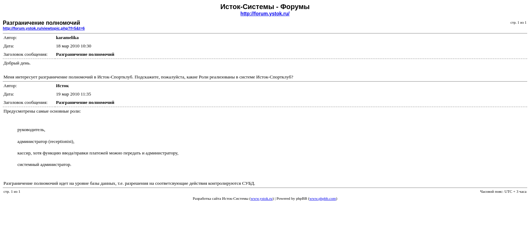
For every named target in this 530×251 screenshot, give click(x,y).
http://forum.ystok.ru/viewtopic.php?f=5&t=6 (44, 28)
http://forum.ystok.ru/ (265, 13)
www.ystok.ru (262, 198)
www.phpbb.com (322, 198)
